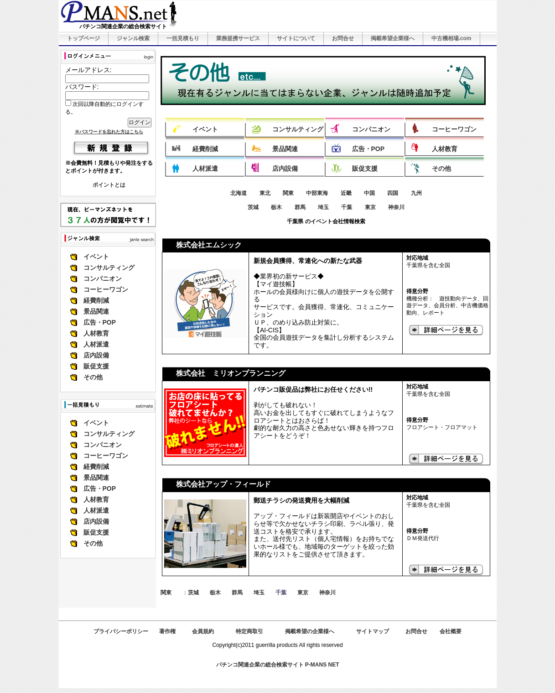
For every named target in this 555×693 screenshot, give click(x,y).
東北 (264, 193)
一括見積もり (182, 38)
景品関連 (96, 311)
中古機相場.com (451, 38)
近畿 (346, 193)
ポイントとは (109, 185)
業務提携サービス (238, 38)
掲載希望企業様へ (393, 38)
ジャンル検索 (133, 38)
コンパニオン (102, 278)
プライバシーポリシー (120, 631)
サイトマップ (372, 631)
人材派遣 (96, 344)
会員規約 (203, 631)
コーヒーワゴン (105, 289)
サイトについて (296, 38)
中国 (369, 193)
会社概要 (451, 631)
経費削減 (96, 300)
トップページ (83, 38)
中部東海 (317, 193)
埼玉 (323, 207)
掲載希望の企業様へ (309, 631)
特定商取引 (249, 631)
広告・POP (99, 322)
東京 (370, 207)
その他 (93, 377)
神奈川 (396, 207)
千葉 (346, 207)
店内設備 (96, 355)
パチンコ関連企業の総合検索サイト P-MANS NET (277, 665)
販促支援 (96, 366)
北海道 (238, 193)
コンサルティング (109, 267)
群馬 (300, 207)
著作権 (167, 631)
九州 (416, 193)
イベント (96, 256)
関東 (288, 193)
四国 (392, 193)
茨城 (253, 207)
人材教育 (96, 333)
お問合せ (343, 38)
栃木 (276, 207)
